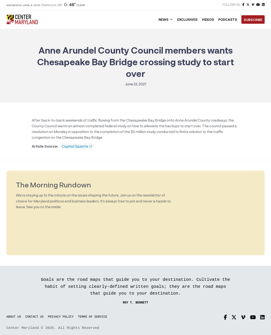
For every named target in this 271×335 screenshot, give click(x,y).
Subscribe (253, 20)
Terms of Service (92, 317)
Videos (208, 19)
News (166, 19)
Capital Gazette (77, 146)
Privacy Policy (60, 317)
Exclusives (187, 19)
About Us (13, 317)
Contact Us (34, 317)
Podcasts (227, 19)
